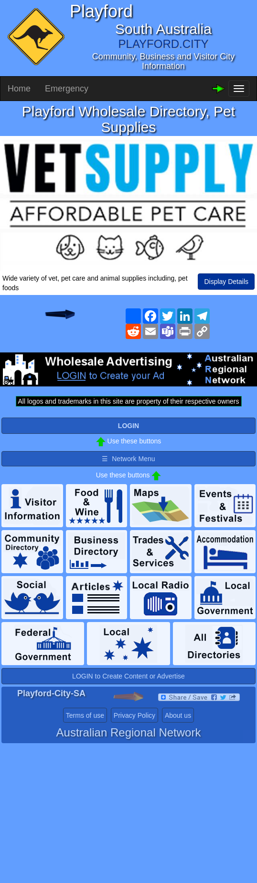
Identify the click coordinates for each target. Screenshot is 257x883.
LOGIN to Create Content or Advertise (128, 676)
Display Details (226, 281)
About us (178, 715)
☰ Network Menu (128, 459)
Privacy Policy (134, 715)
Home (19, 88)
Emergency (66, 88)
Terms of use (85, 715)
